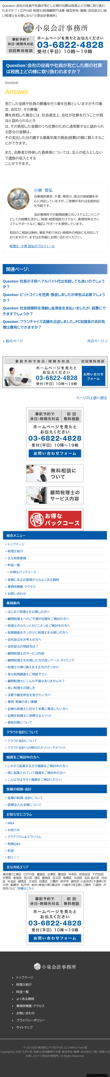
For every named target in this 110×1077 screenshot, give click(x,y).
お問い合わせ (17, 594)
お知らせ (13, 830)
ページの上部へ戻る (91, 398)
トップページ (16, 544)
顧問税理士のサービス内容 (26, 653)
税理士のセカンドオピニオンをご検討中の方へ (39, 625)
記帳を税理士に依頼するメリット (30, 715)
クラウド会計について (22, 741)
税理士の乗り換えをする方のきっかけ (33, 667)
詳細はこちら (25, 888)
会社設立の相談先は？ (23, 646)
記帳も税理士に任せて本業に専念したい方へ (38, 709)
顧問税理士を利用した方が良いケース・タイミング (41, 660)
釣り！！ (13, 857)
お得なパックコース (23, 572)
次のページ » (97, 341)
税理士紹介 (15, 551)
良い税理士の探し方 (21, 688)
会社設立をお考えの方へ (24, 639)
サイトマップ (24, 1027)
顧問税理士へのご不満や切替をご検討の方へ (38, 619)
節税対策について (20, 722)
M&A (11, 823)
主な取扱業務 (17, 558)
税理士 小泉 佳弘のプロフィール (32, 246)
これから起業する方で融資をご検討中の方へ (38, 766)
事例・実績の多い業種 (22, 702)
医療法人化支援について (24, 805)
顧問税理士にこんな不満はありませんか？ (36, 681)
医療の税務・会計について (25, 798)
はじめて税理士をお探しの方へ (29, 612)
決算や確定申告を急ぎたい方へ (29, 695)
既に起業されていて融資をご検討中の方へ (37, 773)
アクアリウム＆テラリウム (24, 837)
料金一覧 (14, 565)
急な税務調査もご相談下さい (27, 674)
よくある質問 (25, 999)
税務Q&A (14, 844)
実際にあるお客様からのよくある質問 (33, 580)
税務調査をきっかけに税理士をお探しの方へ (38, 632)
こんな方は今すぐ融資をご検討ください (35, 779)
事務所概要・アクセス (22, 586)
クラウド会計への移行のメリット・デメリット (37, 747)
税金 (11, 850)
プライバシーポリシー (30, 1020)
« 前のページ (13, 341)
